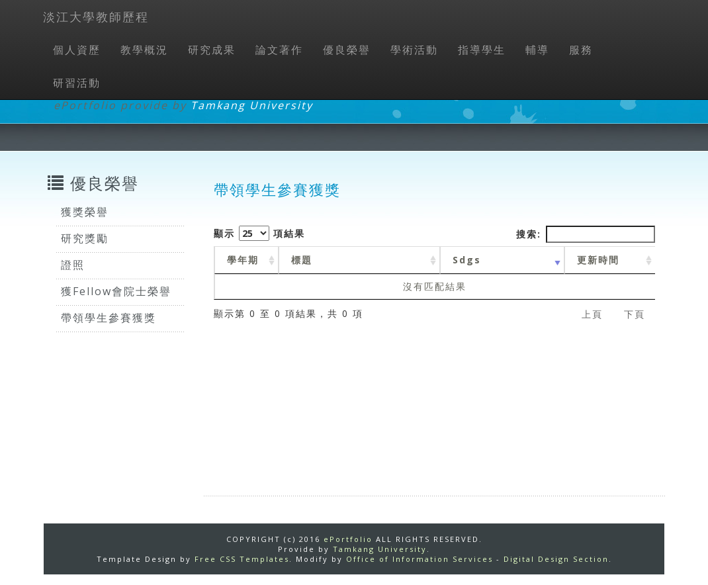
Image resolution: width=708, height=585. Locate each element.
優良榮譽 (347, 49)
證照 (73, 264)
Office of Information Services (419, 559)
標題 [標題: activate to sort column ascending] (301, 259)
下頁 (634, 314)
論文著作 (279, 49)
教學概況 (144, 49)
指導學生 (482, 49)
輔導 (537, 49)
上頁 (592, 314)
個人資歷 (77, 49)
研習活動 (77, 82)
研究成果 (212, 49)
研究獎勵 (85, 238)
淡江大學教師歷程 (96, 16)
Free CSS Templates (242, 559)
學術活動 (414, 49)
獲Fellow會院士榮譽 (116, 291)
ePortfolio (348, 539)
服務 (581, 49)
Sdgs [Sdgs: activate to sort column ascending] (467, 259)
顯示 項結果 (259, 233)
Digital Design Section (556, 559)
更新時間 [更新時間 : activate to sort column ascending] (598, 259)
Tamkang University (252, 105)
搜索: (585, 234)
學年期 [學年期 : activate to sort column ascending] (243, 259)
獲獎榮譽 (85, 211)
